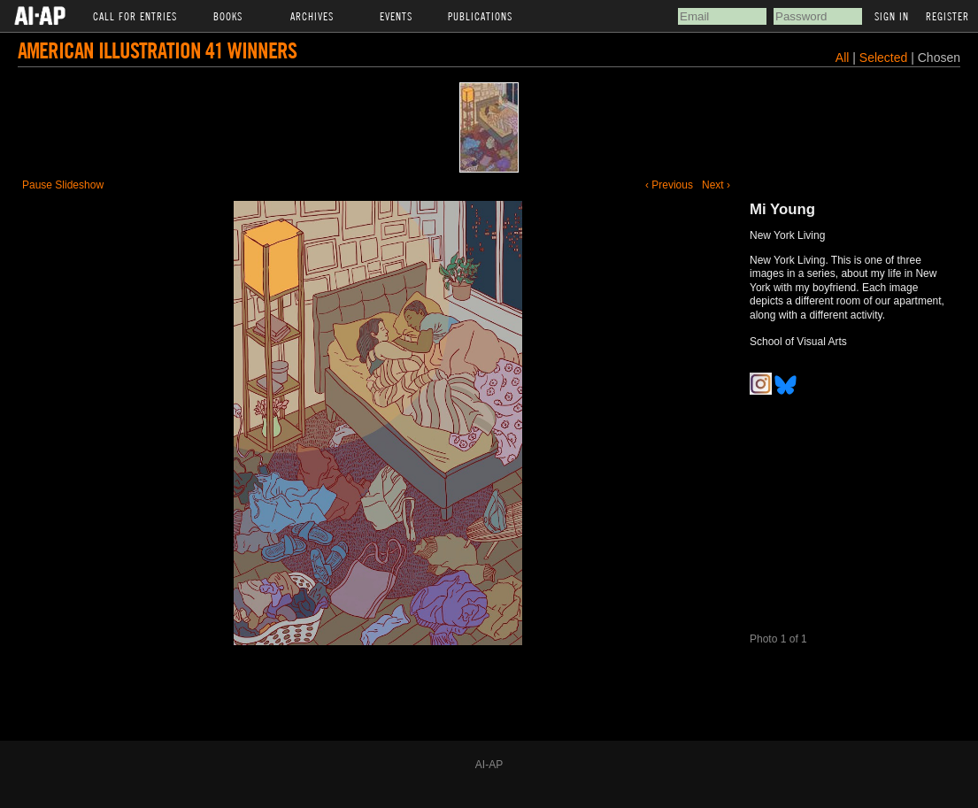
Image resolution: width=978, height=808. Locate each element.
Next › (716, 185)
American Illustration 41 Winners (157, 50)
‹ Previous (669, 185)
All (843, 57)
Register (947, 16)
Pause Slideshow (63, 185)
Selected (885, 57)
